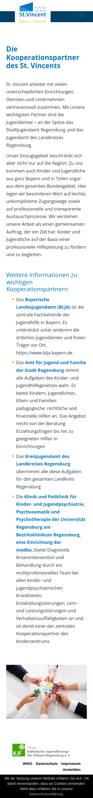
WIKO (27, 763)
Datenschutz (47, 763)
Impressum (71, 763)
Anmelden (72, 769)
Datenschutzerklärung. (46, 794)
